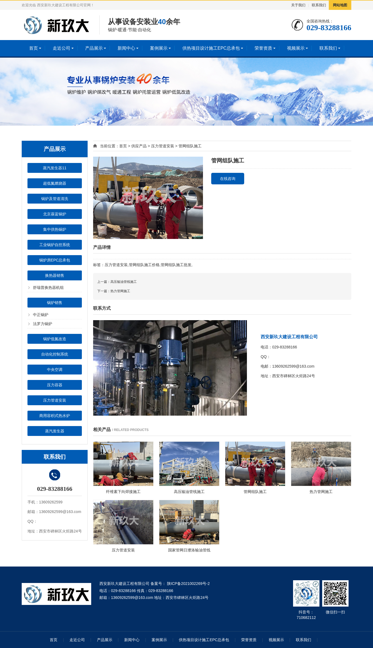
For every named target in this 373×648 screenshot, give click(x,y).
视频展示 (296, 48)
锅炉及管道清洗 (54, 198)
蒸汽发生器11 (54, 168)
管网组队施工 (190, 146)
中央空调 (54, 369)
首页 (33, 48)
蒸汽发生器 (54, 431)
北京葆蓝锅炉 (54, 214)
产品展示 (94, 48)
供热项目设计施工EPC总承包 (211, 48)
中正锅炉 (40, 314)
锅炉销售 (54, 302)
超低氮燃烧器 (54, 183)
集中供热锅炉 (54, 229)
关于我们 (298, 5)
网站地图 (340, 5)
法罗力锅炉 (42, 324)
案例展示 (159, 48)
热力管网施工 (120, 291)
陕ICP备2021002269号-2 (188, 583)
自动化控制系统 (54, 354)
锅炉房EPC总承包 (54, 260)
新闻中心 (126, 48)
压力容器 (54, 385)
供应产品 (139, 146)
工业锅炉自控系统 (54, 245)
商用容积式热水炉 (54, 415)
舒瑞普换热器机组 (48, 287)
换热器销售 (54, 275)
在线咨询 (227, 178)
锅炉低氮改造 (54, 339)
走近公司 (61, 48)
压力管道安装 (54, 400)
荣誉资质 (263, 48)
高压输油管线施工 (123, 282)
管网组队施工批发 (176, 265)
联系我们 (319, 5)
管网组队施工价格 (144, 265)
